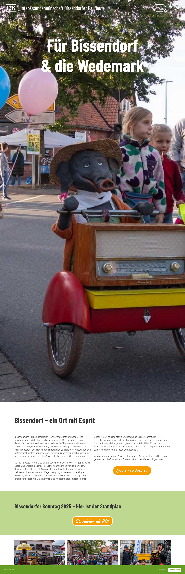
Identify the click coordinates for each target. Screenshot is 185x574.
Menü (175, 7)
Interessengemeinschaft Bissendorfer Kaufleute (63, 8)
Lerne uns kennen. (132, 470)
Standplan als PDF (92, 521)
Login (159, 8)
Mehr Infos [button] (9, 570)
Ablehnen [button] (161, 570)
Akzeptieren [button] (175, 570)
